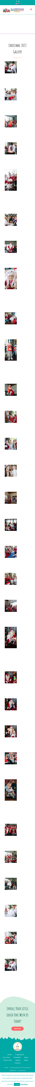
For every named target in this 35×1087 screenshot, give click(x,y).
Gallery (17, 1060)
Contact (17, 1063)
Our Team (6, 1057)
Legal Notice (13, 1070)
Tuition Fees (7, 1060)
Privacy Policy (21, 1070)
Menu (26, 1057)
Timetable (17, 1057)
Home (9, 1055)
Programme (19, 1055)
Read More (24, 1084)
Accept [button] (17, 1084)
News (26, 1060)
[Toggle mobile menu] (31, 9)
